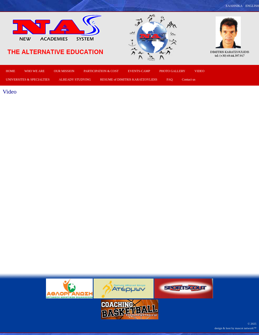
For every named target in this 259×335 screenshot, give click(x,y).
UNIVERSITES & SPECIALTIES (28, 79)
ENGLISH (252, 6)
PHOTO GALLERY (172, 71)
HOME (10, 71)
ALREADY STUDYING (75, 79)
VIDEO (199, 71)
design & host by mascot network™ (235, 328)
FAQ (169, 79)
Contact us (188, 79)
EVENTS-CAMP (139, 71)
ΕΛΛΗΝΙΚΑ (234, 6)
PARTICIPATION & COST (101, 71)
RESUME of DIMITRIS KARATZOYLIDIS (128, 79)
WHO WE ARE (34, 71)
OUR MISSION (64, 71)
